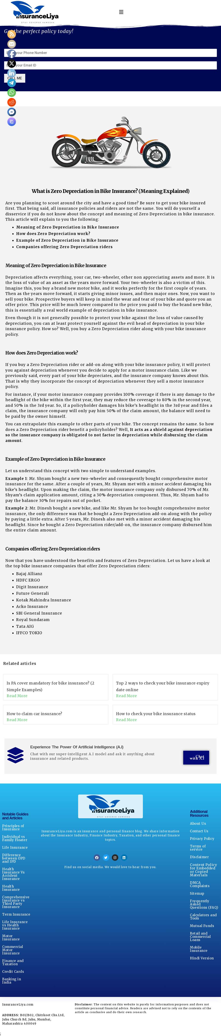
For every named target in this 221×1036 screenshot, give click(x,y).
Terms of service (198, 848)
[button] (121, 12)
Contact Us (199, 831)
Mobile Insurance (199, 949)
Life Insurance (15, 847)
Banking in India (11, 980)
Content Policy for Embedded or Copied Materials (203, 870)
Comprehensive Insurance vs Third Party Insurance (16, 902)
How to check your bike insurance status (156, 713)
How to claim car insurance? (34, 713)
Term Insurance (16, 914)
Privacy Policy (202, 839)
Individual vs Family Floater (14, 838)
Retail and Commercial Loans (200, 936)
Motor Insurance (11, 937)
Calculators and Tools (203, 916)
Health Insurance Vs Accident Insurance (13, 874)
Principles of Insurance (13, 827)
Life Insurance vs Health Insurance (15, 925)
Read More (17, 696)
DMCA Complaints (200, 884)
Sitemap (197, 893)
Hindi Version (202, 958)
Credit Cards (13, 972)
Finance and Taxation (13, 962)
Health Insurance (11, 888)
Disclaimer (199, 857)
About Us (198, 823)
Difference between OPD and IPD (13, 858)
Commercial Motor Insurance (12, 950)
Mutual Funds (202, 926)
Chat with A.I (197, 757)
